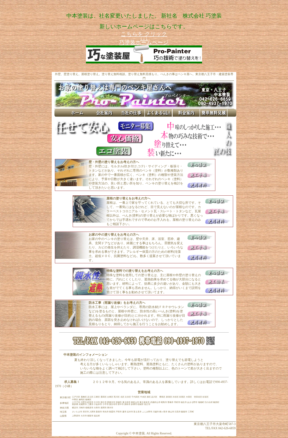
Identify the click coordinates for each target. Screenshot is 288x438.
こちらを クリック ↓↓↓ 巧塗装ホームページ (144, 38)
